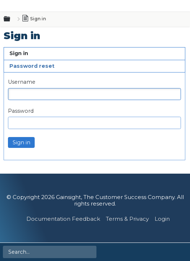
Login (162, 218)
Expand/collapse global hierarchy (11, 19)
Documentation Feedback (63, 218)
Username (21, 82)
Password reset (32, 66)
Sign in (18, 53)
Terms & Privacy (127, 218)
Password (21, 111)
